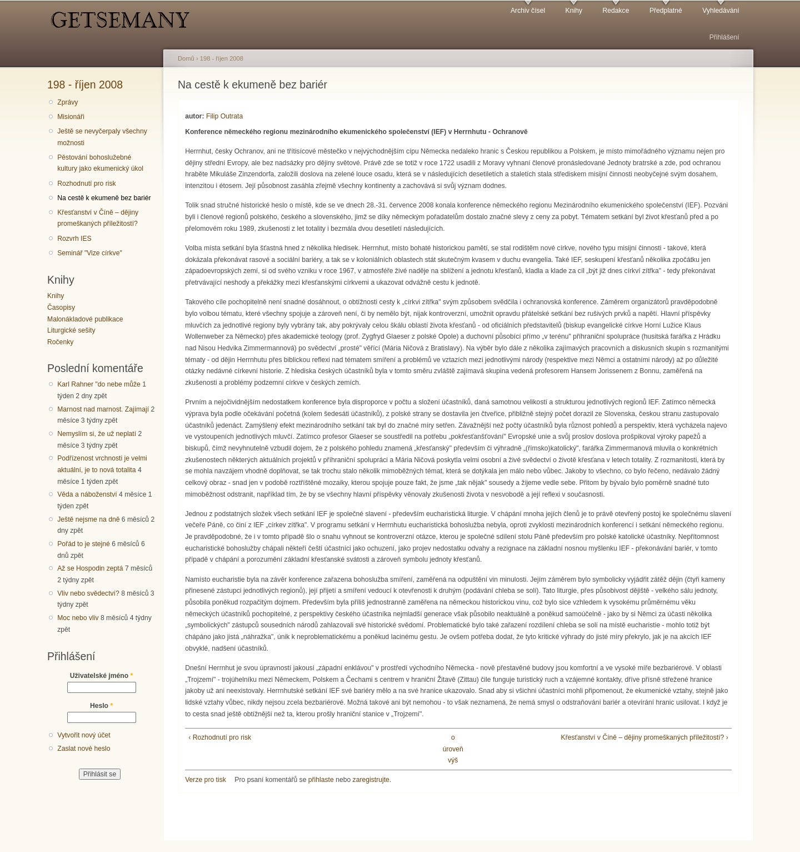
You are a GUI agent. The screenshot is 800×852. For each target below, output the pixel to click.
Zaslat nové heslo (83, 748)
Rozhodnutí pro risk (86, 183)
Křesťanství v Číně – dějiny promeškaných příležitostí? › (644, 737)
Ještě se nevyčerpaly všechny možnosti (102, 137)
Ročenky (60, 342)
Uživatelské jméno (101, 676)
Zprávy (67, 102)
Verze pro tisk (205, 780)
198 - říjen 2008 (85, 84)
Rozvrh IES (74, 238)
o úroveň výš (453, 749)
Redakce (615, 10)
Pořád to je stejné (83, 544)
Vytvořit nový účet (84, 735)
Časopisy (61, 307)
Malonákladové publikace (85, 319)
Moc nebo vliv (77, 618)
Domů (186, 58)
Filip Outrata (224, 116)
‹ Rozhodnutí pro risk (219, 737)
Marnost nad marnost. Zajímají (103, 409)
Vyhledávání (720, 10)
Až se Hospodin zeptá (90, 568)
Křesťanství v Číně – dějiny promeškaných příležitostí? (97, 218)
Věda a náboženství (87, 494)
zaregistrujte (371, 780)
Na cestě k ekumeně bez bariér (104, 198)
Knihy (574, 10)
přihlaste (321, 780)
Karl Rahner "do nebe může (99, 384)
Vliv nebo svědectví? (88, 593)
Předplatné (665, 10)
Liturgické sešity (71, 330)
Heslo (101, 706)
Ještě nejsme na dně (88, 519)
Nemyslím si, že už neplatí (96, 434)
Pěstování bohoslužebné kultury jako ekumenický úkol (100, 163)
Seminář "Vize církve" (89, 253)
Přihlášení (724, 37)
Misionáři (70, 117)
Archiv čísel (528, 10)
